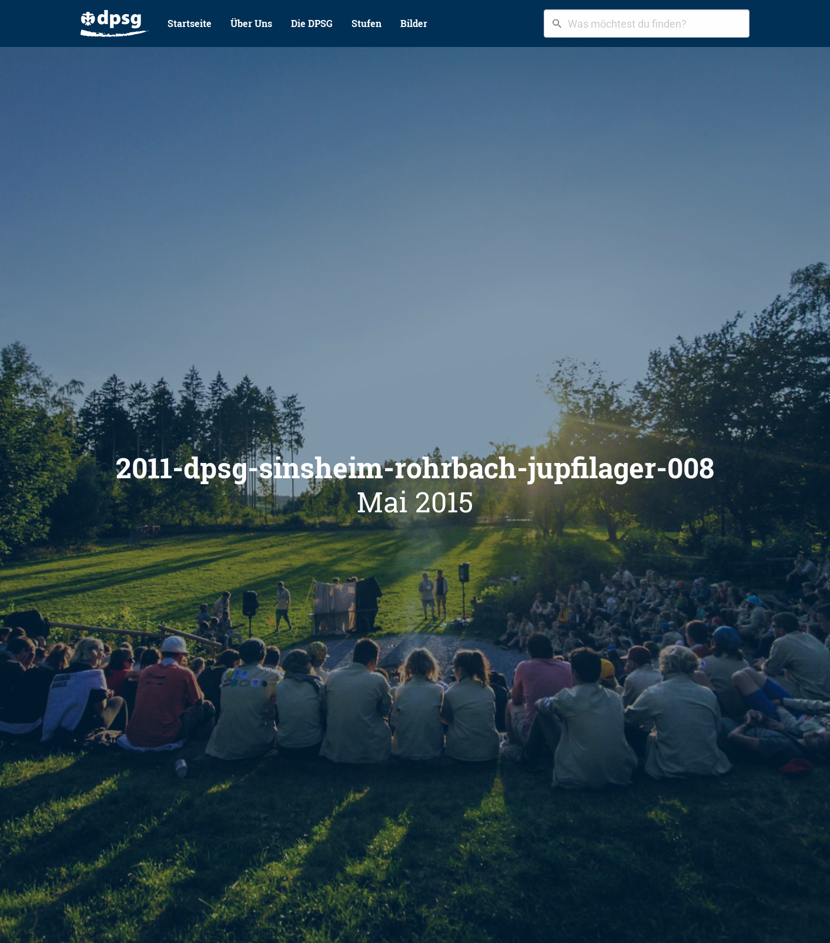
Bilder (413, 23)
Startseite (190, 23)
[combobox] (646, 23)
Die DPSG (312, 23)
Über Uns (251, 23)
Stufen (366, 23)
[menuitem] (114, 23)
